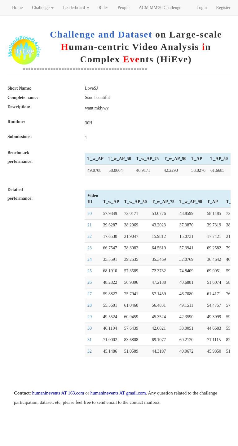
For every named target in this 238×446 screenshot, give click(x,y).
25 (89, 271)
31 (89, 339)
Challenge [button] (43, 7)
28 (89, 305)
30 (89, 328)
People (124, 7)
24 (89, 259)
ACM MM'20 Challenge (160, 7)
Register (223, 7)
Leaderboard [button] (76, 7)
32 (89, 351)
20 (89, 213)
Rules (103, 7)
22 (89, 236)
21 (89, 225)
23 (89, 248)
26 (89, 282)
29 (89, 316)
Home (17, 7)
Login (201, 7)
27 (89, 294)
